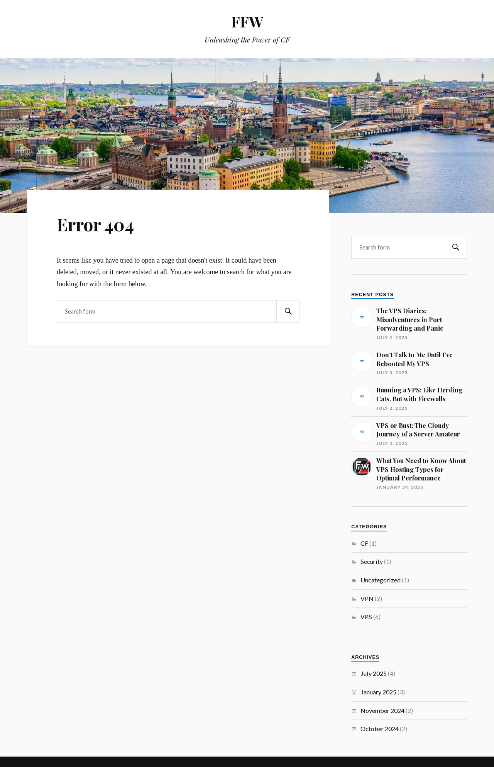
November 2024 (382, 710)
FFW (247, 21)
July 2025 (373, 673)
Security (371, 561)
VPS (366, 616)
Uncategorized (380, 580)
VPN (367, 598)
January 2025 (378, 692)
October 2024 (379, 728)
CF (364, 543)
